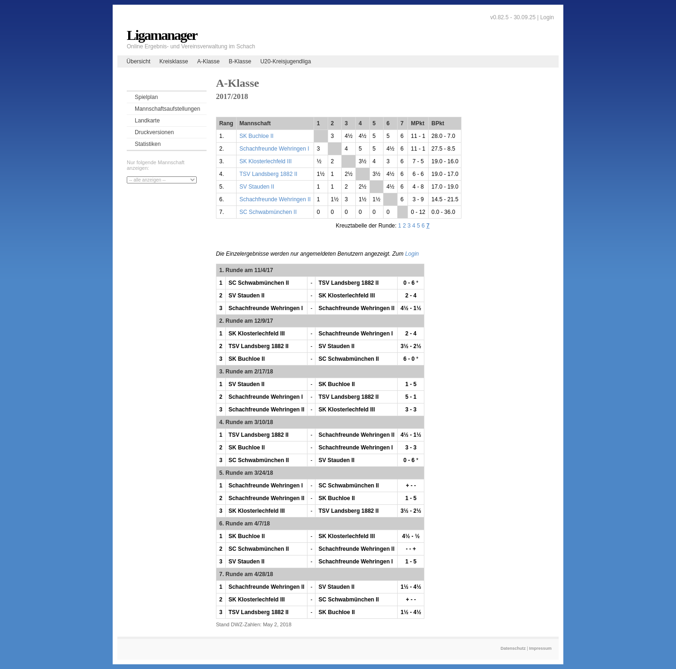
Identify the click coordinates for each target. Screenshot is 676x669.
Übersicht (139, 61)
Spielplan (146, 97)
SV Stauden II (256, 186)
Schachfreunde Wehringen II (275, 199)
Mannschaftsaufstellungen (167, 109)
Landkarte (147, 120)
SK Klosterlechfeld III (265, 161)
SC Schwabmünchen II (268, 212)
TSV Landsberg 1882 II (268, 174)
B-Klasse (240, 61)
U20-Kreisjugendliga (285, 61)
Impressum (540, 648)
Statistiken (148, 144)
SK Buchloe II (256, 136)
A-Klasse (208, 61)
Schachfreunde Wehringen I (274, 148)
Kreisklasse (173, 61)
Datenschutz (513, 648)
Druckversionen (154, 132)
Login (547, 17)
